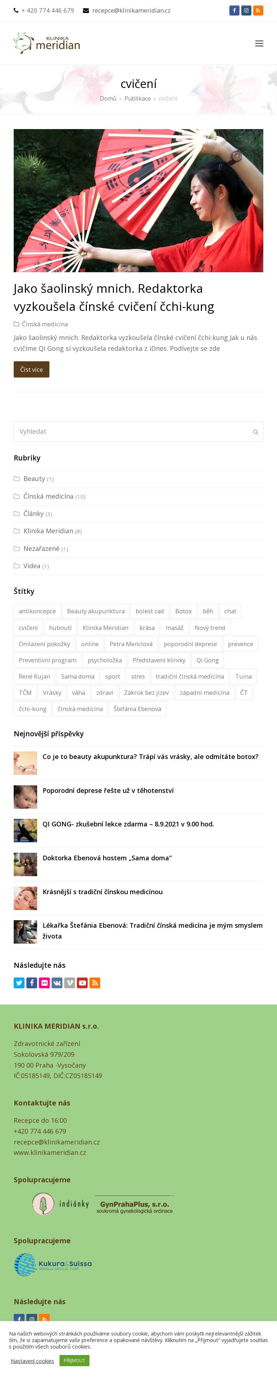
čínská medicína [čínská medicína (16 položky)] (80, 709)
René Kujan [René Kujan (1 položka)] (34, 676)
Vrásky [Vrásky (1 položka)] (52, 692)
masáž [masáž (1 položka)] (175, 627)
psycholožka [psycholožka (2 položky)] (105, 660)
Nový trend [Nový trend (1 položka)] (210, 627)
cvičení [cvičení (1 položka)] (28, 627)
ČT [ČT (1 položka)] (244, 692)
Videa (31, 565)
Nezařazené (41, 548)
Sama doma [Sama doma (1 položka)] (77, 676)
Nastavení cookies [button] (32, 1361)
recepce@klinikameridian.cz (131, 10)
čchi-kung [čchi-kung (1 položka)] (33, 709)
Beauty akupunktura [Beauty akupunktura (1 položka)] (96, 611)
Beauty (34, 478)
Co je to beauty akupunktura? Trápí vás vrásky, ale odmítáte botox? (151, 756)
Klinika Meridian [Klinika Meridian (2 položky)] (105, 627)
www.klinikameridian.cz (50, 1152)
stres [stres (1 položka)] (138, 676)
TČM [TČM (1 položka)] (25, 692)
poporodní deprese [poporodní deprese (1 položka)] (190, 644)
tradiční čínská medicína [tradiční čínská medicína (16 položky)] (190, 676)
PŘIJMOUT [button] (74, 1360)
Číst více (31, 369)
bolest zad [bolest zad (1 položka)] (150, 611)
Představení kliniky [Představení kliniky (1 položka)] (159, 660)
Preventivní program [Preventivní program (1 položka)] (47, 660)
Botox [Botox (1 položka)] (183, 611)
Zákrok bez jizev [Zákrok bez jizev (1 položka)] (146, 692)
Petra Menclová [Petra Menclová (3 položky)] (131, 644)
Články (33, 513)
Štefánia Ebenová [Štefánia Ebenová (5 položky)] (137, 709)
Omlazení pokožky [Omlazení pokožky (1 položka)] (44, 644)
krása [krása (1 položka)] (147, 627)
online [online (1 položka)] (90, 644)
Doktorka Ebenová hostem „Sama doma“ (107, 857)
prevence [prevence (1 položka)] (240, 644)
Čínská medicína (45, 324)
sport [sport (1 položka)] (112, 676)
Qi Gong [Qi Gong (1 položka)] (208, 660)
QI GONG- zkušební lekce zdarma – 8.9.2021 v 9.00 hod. (128, 824)
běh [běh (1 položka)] (208, 611)
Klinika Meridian (48, 530)
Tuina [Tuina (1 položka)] (243, 676)
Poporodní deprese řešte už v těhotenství (108, 790)
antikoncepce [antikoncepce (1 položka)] (37, 611)
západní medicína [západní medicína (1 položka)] (204, 692)
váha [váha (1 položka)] (78, 692)
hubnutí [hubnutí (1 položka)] (60, 627)
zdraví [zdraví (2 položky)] (104, 692)
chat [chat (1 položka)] (230, 611)
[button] (259, 42)
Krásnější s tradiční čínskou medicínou (103, 891)
